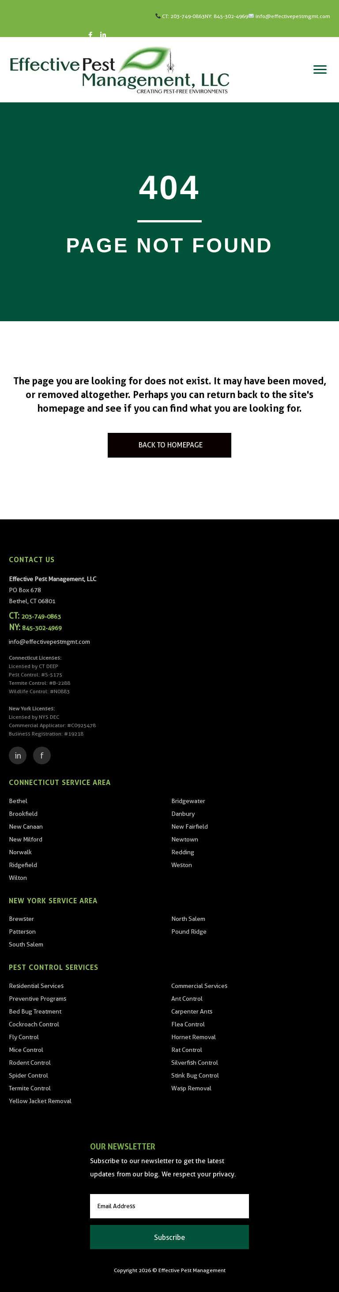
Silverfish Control (194, 1062)
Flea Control (188, 1024)
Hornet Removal (193, 1036)
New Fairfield (189, 826)
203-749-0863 (187, 16)
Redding (182, 852)
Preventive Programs (37, 998)
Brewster (21, 918)
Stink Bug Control (195, 1075)
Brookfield (23, 813)
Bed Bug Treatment (35, 1011)
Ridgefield (23, 864)
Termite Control (30, 1088)
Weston (181, 864)
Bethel (18, 800)
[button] (169, 1237)
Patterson (22, 931)
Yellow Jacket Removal (40, 1100)
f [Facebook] (42, 755)
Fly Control (24, 1036)
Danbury (183, 813)
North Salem (188, 918)
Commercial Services (199, 985)
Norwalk (20, 852)
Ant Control (187, 998)
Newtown (184, 839)
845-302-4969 (231, 16)
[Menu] (320, 69)
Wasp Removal (191, 1088)
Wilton (18, 877)
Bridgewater (188, 800)
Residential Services (36, 985)
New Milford (25, 839)
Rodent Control (30, 1062)
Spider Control (28, 1075)
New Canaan (26, 826)
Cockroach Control (34, 1024)
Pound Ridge (189, 931)
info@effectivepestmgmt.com (293, 16)
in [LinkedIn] (18, 755)
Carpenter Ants (191, 1011)
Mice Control (26, 1049)
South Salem (26, 944)
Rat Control (186, 1049)
